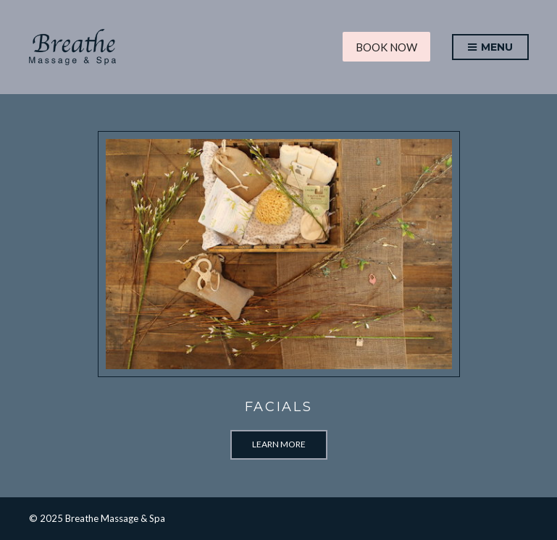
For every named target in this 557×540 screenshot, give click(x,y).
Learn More (279, 444)
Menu (490, 48)
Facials (279, 407)
